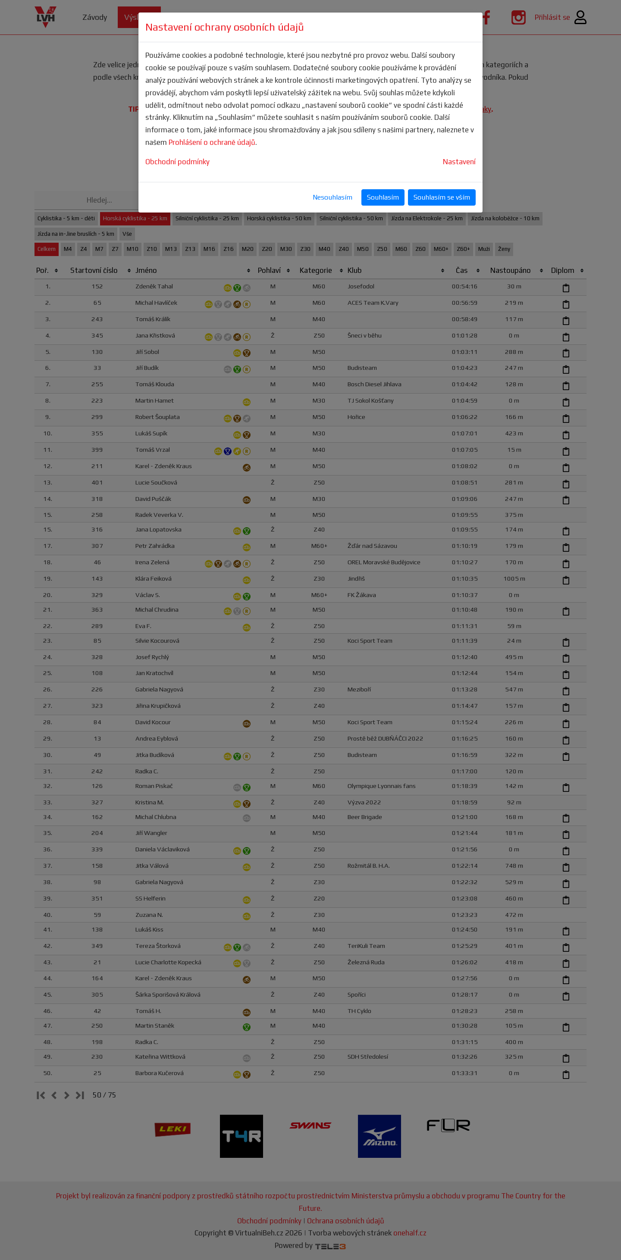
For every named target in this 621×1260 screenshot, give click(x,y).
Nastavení (459, 161)
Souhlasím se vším (442, 197)
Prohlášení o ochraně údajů (212, 142)
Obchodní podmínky (177, 161)
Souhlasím (383, 197)
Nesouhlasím (332, 197)
